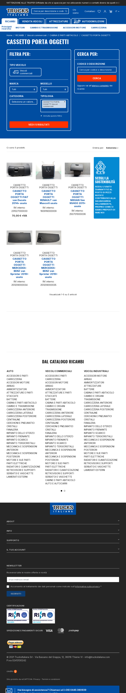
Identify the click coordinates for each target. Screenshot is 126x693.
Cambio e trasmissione (44, 27)
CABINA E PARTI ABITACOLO (22, 402)
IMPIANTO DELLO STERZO (21, 433)
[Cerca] (50, 11)
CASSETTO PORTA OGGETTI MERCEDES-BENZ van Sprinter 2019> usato (19, 268)
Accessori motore (74, 27)
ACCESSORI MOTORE (18, 382)
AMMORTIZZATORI (17, 389)
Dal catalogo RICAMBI (63, 362)
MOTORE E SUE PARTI (18, 460)
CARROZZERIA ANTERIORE (21, 409)
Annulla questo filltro (52, 116)
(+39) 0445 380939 (74, 690)
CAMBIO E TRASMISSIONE (20, 406)
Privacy (36, 679)
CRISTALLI (12, 426)
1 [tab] (61, 490)
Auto (10, 371)
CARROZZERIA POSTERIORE (22, 416)
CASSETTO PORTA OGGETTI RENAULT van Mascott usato (48, 197)
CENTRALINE (13, 419)
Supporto (63, 540)
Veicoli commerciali (26, 72)
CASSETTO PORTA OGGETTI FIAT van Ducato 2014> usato (19, 197)
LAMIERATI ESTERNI (17, 476)
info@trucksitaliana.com (97, 657)
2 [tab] (64, 490)
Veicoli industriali (96, 371)
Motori (20, 27)
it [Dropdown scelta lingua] (117, 11)
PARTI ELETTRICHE (17, 463)
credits (12, 671)
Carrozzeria (99, 27)
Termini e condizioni (51, 679)
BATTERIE (12, 399)
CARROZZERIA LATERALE (20, 412)
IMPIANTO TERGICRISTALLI (21, 443)
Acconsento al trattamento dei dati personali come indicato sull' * (56, 586)
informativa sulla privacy (87, 586)
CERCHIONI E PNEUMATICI (20, 423)
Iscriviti (16, 593)
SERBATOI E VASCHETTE (20, 473)
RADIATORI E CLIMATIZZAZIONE (23, 466)
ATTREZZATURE (92, 385)
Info (63, 530)
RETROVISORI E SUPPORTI (21, 470)
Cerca (97, 78)
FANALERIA (12, 429)
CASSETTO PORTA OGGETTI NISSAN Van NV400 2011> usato (78, 198)
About (63, 521)
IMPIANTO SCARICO (17, 439)
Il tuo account (63, 549)
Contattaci (90, 11)
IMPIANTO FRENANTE (18, 436)
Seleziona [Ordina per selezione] (112, 147)
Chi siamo (76, 11)
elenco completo (100, 85)
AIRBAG (11, 385)
